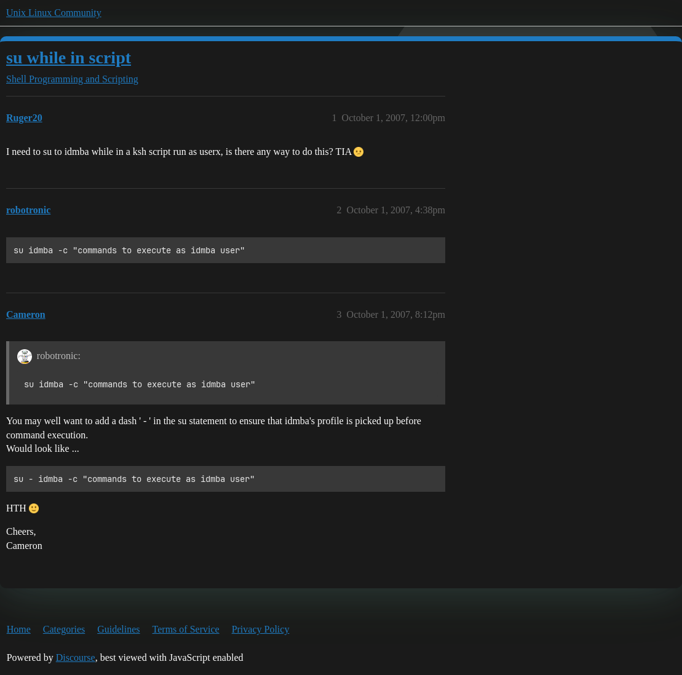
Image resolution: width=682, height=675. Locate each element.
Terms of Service (186, 629)
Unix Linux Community (53, 12)
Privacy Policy (261, 629)
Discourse (75, 657)
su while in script (68, 57)
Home (19, 629)
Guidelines (118, 629)
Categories (64, 629)
